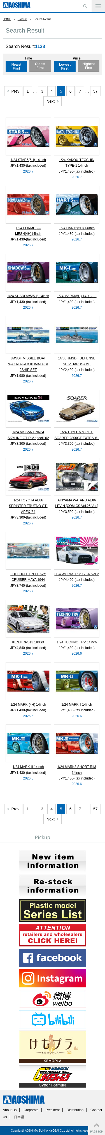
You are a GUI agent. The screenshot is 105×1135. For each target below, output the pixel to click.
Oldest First (40, 66)
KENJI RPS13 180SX (28, 642)
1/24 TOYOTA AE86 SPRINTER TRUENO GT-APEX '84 (28, 506)
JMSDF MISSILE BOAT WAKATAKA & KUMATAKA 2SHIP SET (28, 364)
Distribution (75, 1110)
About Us (10, 1110)
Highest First (88, 66)
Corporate (31, 1110)
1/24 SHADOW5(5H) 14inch (28, 296)
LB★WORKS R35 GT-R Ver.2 (76, 574)
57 (95, 91)
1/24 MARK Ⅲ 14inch (28, 767)
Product (22, 19)
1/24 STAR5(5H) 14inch (28, 160)
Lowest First (65, 66)
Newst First (16, 66)
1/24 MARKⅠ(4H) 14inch (28, 705)
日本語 (19, 1117)
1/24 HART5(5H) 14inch (77, 228)
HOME (7, 19)
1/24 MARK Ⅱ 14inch (76, 705)
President (53, 1110)
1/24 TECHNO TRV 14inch (77, 642)
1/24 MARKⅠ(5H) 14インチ (76, 296)
